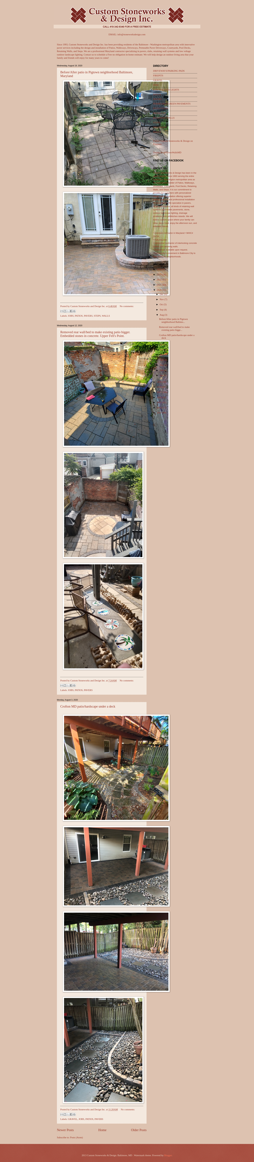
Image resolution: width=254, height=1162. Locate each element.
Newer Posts (65, 1130)
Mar (162, 365)
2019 (159, 382)
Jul (161, 344)
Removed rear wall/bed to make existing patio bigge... (174, 328)
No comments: (127, 306)
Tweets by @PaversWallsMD (167, 152)
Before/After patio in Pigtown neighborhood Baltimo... (173, 320)
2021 (159, 284)
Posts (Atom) (76, 1137)
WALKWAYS (160, 127)
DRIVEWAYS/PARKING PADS (169, 71)
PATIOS (79, 316)
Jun (162, 349)
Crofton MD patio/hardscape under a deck (87, 706)
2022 (159, 279)
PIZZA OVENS (160, 108)
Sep (162, 309)
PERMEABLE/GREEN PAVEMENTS (171, 103)
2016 (159, 397)
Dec (162, 294)
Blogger (168, 1155)
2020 (159, 290)
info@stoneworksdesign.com (131, 34)
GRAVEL (72, 1119)
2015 (159, 402)
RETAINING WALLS (163, 118)
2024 (159, 269)
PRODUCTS (159, 113)
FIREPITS (158, 75)
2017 (159, 392)
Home (102, 1130)
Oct (162, 304)
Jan (161, 375)
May (162, 355)
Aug (162, 315)
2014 (159, 407)
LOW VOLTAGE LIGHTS (166, 89)
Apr (162, 360)
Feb (162, 370)
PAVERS (88, 316)
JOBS (71, 316)
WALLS (106, 316)
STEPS (97, 316)
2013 (159, 412)
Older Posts (139, 1130)
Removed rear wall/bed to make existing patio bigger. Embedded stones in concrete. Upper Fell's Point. (95, 334)
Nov (162, 299)
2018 (159, 387)
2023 (159, 274)
